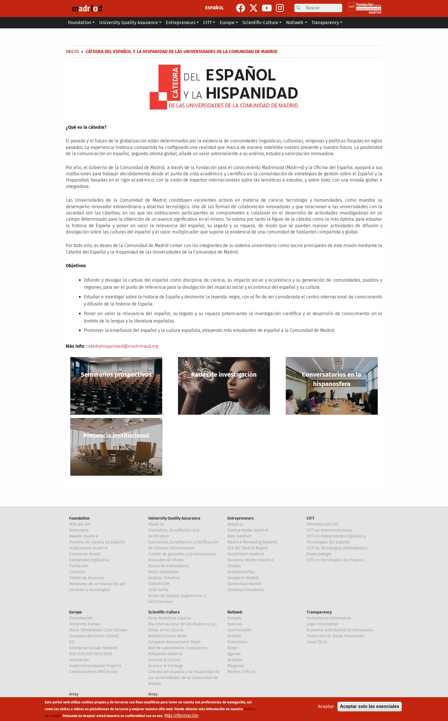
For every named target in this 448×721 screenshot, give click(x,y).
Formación (78, 566)
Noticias (234, 624)
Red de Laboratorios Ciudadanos (177, 648)
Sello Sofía (158, 589)
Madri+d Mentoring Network (252, 542)
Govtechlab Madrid (244, 583)
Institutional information (329, 618)
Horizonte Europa (84, 624)
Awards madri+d (83, 536)
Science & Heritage (165, 665)
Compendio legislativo (89, 560)
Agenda (234, 654)
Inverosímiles (239, 630)
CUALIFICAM (158, 583)
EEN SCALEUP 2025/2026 (90, 654)
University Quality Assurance (174, 518)
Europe (75, 612)
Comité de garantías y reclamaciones (182, 554)
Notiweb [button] (294, 22)
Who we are (79, 524)
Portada (234, 618)
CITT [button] (207, 22)
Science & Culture (164, 659)
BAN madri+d (239, 536)
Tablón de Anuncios (86, 577)
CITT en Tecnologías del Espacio (335, 560)
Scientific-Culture (164, 612)
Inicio (72, 51)
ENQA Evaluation (163, 572)
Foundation (79, 518)
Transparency (319, 612)
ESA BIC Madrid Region (247, 548)
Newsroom (78, 530)
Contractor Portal (84, 554)
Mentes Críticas (241, 671)
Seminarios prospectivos (116, 374)
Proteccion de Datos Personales (335, 636)
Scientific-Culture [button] (260, 22)
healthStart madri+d (245, 554)
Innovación (79, 659)
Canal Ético (317, 642)
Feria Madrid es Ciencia (169, 618)
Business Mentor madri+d (250, 560)
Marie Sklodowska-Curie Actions (98, 630)
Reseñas (235, 659)
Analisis (234, 636)
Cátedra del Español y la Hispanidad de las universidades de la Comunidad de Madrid (184, 677)
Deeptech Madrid (242, 577)
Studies (234, 566)
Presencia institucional (116, 435)
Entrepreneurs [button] (180, 22)
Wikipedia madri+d (165, 654)
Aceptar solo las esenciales (369, 708)
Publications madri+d (88, 548)
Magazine (235, 665)
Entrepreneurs (240, 518)
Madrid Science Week (167, 636)
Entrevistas (237, 642)
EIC (72, 642)
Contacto (77, 572)
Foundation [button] (79, 22)
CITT (310, 518)
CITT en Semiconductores (329, 530)
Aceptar (326, 708)
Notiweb (234, 612)
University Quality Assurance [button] (128, 22)
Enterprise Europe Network (93, 648)
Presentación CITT (323, 524)
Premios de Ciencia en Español (97, 542)
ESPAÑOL (214, 7)
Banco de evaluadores (168, 566)
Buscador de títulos (166, 560)
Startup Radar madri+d (247, 530)
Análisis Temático (164, 577)
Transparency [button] (325, 22)
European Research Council (94, 636)
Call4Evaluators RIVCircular (93, 671)
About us (156, 524)
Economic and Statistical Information (340, 630)
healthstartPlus (241, 572)
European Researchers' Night (174, 642)
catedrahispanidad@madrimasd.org (122, 346)
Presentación (81, 618)
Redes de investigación (224, 374)
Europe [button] (227, 22)
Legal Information (323, 624)
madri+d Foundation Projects (95, 665)
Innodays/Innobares (245, 589)
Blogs (232, 648)
